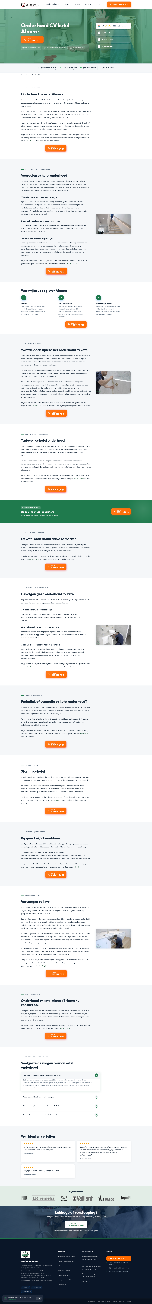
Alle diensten (62, 1285)
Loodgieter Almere (51, 4)
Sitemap (129, 1301)
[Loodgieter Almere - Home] (30, 4)
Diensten (28, 75)
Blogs (77, 4)
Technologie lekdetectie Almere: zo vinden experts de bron (91, 1259)
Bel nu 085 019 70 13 (119, 1258)
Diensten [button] (66, 4)
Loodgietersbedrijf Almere (66, 1280)
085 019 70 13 (30, 140)
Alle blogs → (86, 1281)
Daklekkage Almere (64, 1275)
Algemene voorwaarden (104, 1301)
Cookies (115, 1301)
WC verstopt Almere (64, 1266)
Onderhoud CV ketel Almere (66, 1257)
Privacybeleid (91, 1301)
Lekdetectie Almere (64, 1271)
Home (22, 75)
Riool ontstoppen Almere (66, 1261)
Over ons (87, 4)
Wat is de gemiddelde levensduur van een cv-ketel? (42, 1075)
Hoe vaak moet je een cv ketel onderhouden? (40, 1115)
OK (39, 1298)
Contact (98, 4)
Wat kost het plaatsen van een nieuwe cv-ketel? (41, 1106)
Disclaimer (122, 1301)
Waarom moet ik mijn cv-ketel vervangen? (38, 1097)
